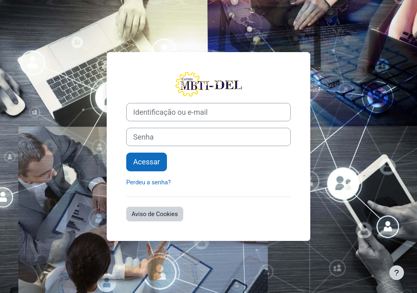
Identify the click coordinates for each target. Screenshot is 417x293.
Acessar (146, 161)
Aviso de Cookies (155, 214)
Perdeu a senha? (148, 182)
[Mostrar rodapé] (396, 272)
